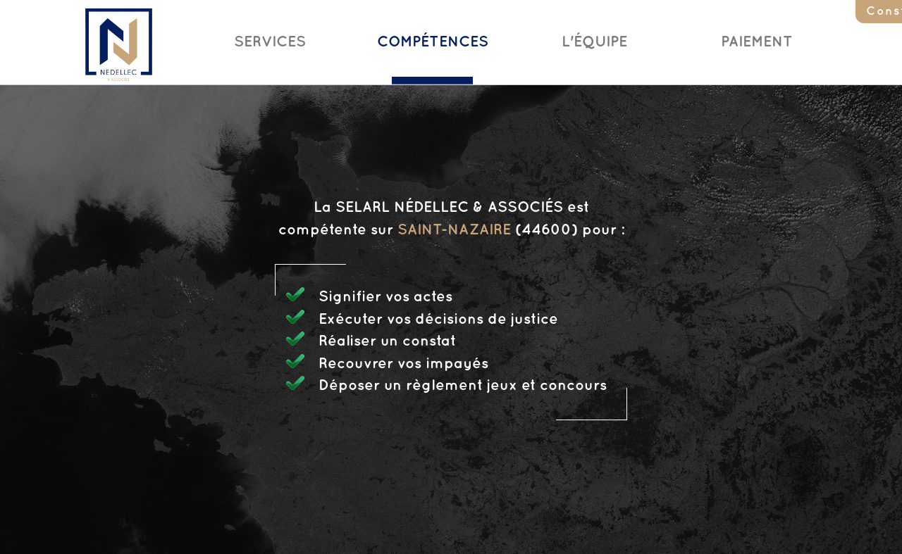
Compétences (432, 42)
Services (270, 42)
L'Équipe (594, 42)
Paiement (757, 42)
